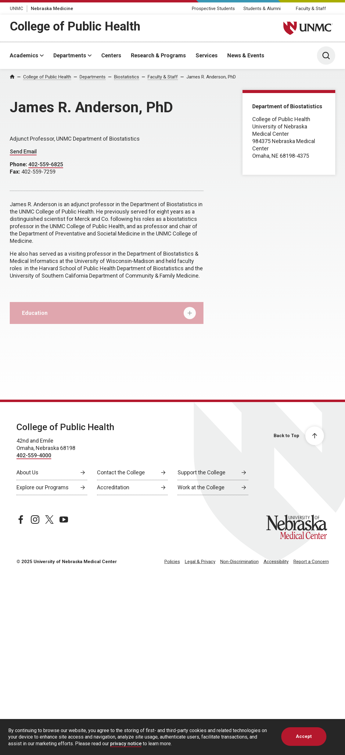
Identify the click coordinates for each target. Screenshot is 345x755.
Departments (69, 55)
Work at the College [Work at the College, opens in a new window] (201, 487)
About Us (27, 472)
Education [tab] (109, 316)
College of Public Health (75, 26)
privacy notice (126, 743)
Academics (24, 55)
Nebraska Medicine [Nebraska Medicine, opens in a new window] (52, 8)
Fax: (15, 171)
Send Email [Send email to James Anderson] (23, 151)
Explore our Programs (42, 487)
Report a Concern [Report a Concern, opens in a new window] (311, 561)
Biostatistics (126, 77)
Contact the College (121, 472)
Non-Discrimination (239, 561)
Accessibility (276, 561)
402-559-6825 (45, 164)
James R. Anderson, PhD (211, 77)
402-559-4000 (33, 455)
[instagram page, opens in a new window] (35, 519)
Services (206, 55)
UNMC (16, 8)
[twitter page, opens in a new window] (49, 519)
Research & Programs (158, 55)
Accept (304, 736)
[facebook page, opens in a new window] (20, 519)
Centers (111, 55)
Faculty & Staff (311, 8)
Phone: (19, 164)
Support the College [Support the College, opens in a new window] (201, 472)
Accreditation (113, 487)
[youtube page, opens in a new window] (63, 519)
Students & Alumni (262, 8)
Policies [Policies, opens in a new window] (172, 561)
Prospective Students (213, 8)
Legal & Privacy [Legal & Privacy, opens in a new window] (200, 561)
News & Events (245, 55)
